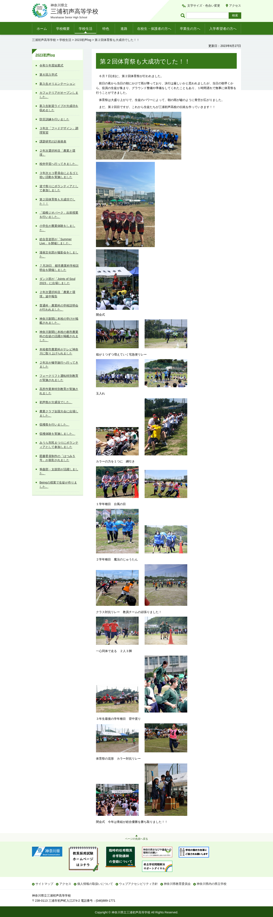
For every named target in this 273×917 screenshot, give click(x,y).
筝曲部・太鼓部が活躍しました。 (58, 471)
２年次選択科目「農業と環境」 (57, 153)
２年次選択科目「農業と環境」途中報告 (57, 294)
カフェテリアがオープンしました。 (58, 95)
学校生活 (85, 28)
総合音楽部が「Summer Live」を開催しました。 (55, 241)
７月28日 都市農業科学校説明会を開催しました (59, 268)
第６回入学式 (48, 74)
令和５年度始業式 (51, 65)
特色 (105, 28)
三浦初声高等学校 (44, 40)
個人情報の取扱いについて (95, 883)
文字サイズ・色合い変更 (203, 5)
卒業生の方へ (190, 28)
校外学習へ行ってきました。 (58, 164)
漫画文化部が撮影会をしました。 (58, 254)
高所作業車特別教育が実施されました (58, 391)
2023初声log (83, 40)
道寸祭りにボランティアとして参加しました (58, 188)
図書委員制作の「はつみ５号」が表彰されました (57, 458)
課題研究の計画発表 (52, 141)
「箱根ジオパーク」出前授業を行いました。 (58, 215)
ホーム (42, 28)
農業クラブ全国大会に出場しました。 (58, 413)
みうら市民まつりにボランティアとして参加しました (58, 445)
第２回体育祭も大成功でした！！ (57, 201)
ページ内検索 (183, 15)
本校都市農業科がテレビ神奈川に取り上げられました (58, 351)
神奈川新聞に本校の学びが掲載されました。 (58, 321)
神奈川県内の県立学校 (212, 883)
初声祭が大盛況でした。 (55, 402)
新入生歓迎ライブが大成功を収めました (58, 108)
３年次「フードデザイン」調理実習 (58, 130)
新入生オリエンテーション (57, 83)
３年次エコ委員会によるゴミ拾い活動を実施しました (58, 175)
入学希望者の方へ (223, 28)
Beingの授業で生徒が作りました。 (58, 484)
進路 (124, 28)
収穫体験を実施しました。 (57, 433)
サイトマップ (44, 883)
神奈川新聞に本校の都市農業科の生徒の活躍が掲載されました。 (58, 336)
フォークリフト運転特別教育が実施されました (58, 378)
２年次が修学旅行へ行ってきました (58, 365)
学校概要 (63, 28)
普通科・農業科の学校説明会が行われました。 (58, 307)
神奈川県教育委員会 (177, 883)
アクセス (235, 5)
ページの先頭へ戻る (136, 838)
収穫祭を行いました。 (54, 424)
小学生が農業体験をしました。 (57, 228)
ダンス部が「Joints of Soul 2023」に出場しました (57, 281)
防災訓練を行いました (54, 119)
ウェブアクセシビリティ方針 (138, 883)
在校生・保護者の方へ (154, 28)
